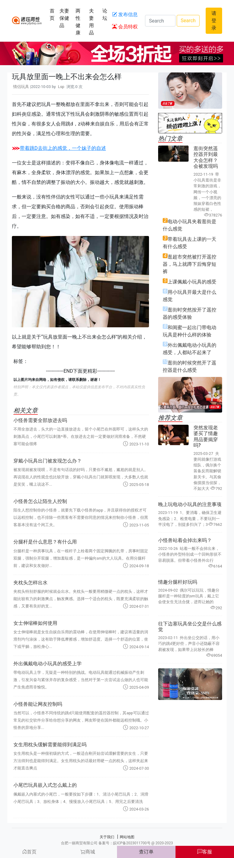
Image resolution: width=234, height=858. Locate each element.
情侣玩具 (21, 86)
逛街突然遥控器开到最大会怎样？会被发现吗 (205, 157)
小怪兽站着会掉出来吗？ (185, 540)
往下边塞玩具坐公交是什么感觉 (190, 626)
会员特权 (125, 27)
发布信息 (125, 14)
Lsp (61, 86)
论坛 (104, 14)
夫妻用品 (91, 22)
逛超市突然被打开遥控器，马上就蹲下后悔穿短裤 (189, 264)
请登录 (213, 20)
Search (188, 20)
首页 (52, 14)
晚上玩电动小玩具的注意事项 (190, 504)
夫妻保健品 (64, 18)
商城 (87, 852)
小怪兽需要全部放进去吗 (40, 420)
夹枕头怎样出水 (30, 582)
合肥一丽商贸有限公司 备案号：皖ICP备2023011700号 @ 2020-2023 (117, 843)
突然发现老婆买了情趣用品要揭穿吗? (205, 436)
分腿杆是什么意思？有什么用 (45, 542)
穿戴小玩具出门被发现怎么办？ (47, 461)
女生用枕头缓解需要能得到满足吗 (50, 744)
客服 (204, 852)
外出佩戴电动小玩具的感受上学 (47, 663)
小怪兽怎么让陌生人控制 (40, 501)
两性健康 (78, 22)
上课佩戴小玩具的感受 (192, 282)
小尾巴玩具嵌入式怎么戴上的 (45, 785)
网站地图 (127, 837)
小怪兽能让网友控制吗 (37, 704)
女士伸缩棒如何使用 (35, 623)
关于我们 (107, 837)
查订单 (146, 852)
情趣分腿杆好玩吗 (177, 582)
